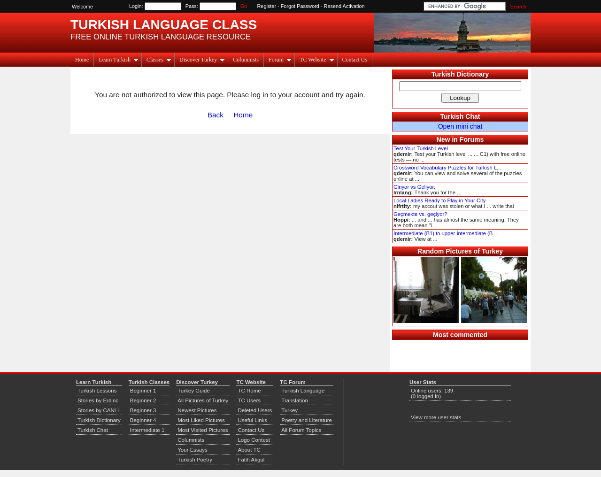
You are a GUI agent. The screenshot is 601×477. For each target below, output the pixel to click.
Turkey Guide (193, 390)
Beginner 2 (143, 400)
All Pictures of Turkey (202, 400)
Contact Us (355, 59)
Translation (294, 400)
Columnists (246, 59)
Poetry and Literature (306, 420)
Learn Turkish (119, 59)
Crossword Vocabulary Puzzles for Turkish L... (447, 167)
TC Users (249, 400)
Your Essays (192, 450)
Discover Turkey (202, 59)
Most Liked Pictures (200, 420)
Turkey (289, 410)
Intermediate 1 (147, 430)
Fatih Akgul (251, 459)
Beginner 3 (143, 410)
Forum (280, 59)
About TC (249, 450)
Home (82, 59)
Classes (158, 59)
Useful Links (252, 420)
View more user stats (436, 417)
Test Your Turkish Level (420, 148)
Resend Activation (344, 6)
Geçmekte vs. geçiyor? (420, 214)
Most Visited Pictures (202, 430)
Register (267, 6)
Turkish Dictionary (460, 74)
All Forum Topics (301, 430)
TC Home (249, 390)
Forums (472, 139)
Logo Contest (254, 440)
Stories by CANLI (98, 410)
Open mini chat (460, 126)
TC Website (317, 59)
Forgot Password (300, 6)
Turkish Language (302, 390)
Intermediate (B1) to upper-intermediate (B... (445, 233)
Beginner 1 (143, 390)
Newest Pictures (196, 410)
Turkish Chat (460, 116)
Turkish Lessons (96, 390)
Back (215, 115)
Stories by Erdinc (97, 400)
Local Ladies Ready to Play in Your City (439, 200)
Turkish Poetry (194, 459)
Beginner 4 (143, 420)
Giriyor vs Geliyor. (414, 187)
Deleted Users (255, 410)
